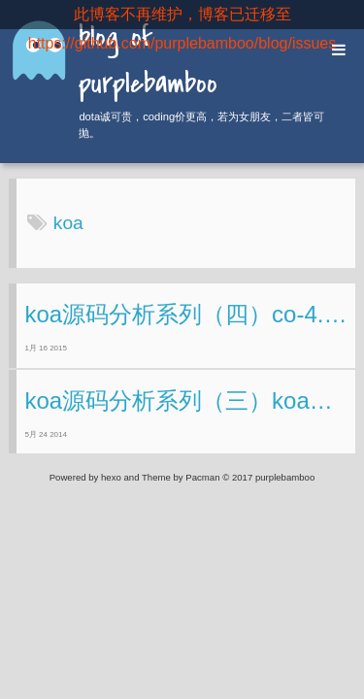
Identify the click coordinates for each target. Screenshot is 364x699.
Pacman (202, 477)
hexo (111, 477)
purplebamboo (284, 477)
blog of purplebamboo (148, 62)
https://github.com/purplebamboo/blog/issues (182, 43)
